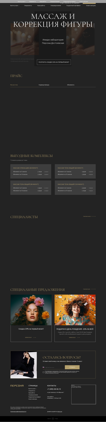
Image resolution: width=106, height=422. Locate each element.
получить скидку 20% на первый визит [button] (54, 62)
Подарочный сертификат (73, 5)
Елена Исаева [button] (53, 267)
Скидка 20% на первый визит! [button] (31, 330)
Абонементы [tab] (70, 85)
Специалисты (28, 5)
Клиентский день (91, 5)
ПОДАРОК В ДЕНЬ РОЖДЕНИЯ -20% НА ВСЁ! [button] (75, 330)
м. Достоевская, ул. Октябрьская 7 (70, 3)
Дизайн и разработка (54, 412)
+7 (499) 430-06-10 (75, 1)
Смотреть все (86, 289)
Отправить (72, 368)
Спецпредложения (56, 5)
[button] (28, 272)
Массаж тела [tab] (14, 85)
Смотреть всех (87, 216)
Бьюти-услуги (14, 5)
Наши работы (41, 5)
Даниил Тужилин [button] (23, 268)
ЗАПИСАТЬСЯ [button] (28, 338)
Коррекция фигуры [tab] (44, 85)
